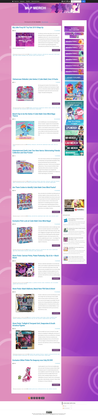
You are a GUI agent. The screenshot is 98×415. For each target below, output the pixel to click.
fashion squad (57, 51)
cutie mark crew (45, 51)
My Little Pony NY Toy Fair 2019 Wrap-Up (27, 27)
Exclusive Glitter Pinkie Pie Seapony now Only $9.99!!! (32, 356)
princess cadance (34, 179)
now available (15, 351)
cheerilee (33, 246)
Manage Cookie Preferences (50, 412)
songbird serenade (45, 314)
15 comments (57, 288)
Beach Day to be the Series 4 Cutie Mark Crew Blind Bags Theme (33, 112)
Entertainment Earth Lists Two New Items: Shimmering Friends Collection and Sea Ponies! (36, 149)
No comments (57, 116)
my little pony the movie (20, 179)
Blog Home (16, 1)
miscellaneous (19, 314)
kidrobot (20, 52)
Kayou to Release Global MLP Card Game (75, 256)
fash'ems (48, 313)
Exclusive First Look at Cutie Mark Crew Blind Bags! (31, 218)
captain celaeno (43, 313)
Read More (56, 47)
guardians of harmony (40, 350)
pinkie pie (29, 179)
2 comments (57, 359)
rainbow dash (16, 106)
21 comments (57, 30)
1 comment (57, 79)
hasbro (16, 52)
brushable (35, 51)
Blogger (60, 412)
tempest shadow (41, 351)
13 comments (57, 221)
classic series (42, 178)
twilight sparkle (38, 106)
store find (25, 280)
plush (18, 280)
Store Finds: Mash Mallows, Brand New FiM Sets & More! (33, 285)
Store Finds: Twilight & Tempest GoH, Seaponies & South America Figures (33, 321)
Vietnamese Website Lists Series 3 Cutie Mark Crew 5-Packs (35, 76)
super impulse (38, 52)
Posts (64, 402)
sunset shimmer (32, 106)
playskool (14, 280)
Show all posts (45, 22)
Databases (22, 1)
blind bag (29, 141)
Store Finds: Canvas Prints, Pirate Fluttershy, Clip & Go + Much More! (35, 254)
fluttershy (46, 105)
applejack (31, 105)
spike (50, 314)
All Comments (66, 404)
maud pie (53, 105)
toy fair (43, 52)
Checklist (28, 1)
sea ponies (31, 52)
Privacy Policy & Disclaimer (40, 412)
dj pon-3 (50, 246)
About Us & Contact (35, 1)
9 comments (57, 153)
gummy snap (34, 385)
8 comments (57, 324)
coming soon (39, 51)
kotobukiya (24, 52)
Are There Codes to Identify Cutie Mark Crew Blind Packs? (34, 185)
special (34, 52)
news (27, 52)
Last (43, 394)
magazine (46, 350)
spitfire (27, 106)
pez (34, 314)
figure (14, 52)
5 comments (57, 258)
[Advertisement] (49, 17)
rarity (21, 106)
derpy (48, 246)
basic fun (31, 51)
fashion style (53, 178)
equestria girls (51, 51)
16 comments (57, 187)
